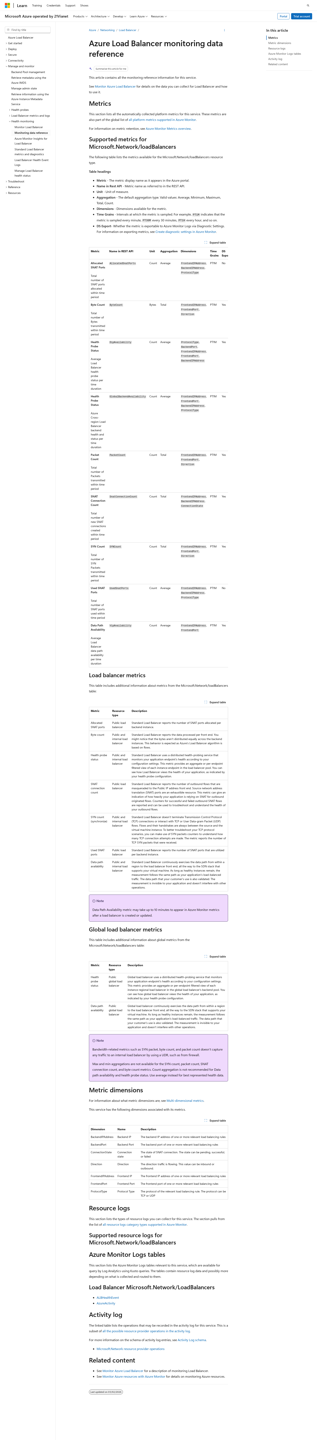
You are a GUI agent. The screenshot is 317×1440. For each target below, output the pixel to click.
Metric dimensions (279, 43)
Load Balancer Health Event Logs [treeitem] (32, 162)
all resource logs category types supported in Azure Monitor (145, 1224)
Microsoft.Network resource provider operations (131, 1349)
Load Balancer (127, 30)
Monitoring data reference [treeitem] (31, 133)
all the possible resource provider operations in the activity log (146, 1331)
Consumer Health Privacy (280, 1422)
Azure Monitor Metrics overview (168, 128)
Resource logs (276, 48)
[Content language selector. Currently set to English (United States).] (23, 1412)
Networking (107, 30)
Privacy (101, 1422)
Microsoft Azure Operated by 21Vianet (138, 1422)
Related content (278, 64)
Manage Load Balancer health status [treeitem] (29, 173)
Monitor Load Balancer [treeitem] (29, 127)
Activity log (275, 59)
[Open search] (308, 5)
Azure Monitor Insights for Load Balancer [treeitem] (31, 141)
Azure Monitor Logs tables (284, 53)
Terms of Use (13, 1428)
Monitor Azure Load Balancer (115, 86)
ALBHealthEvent (108, 1297)
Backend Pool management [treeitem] (28, 72)
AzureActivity (106, 1303)
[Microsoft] (7, 5)
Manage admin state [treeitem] (24, 88)
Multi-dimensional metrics (185, 1100)
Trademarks (33, 1428)
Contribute (236, 1422)
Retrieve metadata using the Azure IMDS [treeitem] (28, 80)
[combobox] (28, 30)
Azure (92, 30)
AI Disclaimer (177, 1422)
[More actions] (224, 30)
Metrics (273, 38)
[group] (158, 457)
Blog (219, 1422)
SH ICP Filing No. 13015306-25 (24, 1422)
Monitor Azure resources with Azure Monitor (133, 1376)
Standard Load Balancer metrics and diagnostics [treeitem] (29, 151)
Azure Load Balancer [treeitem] (20, 37)
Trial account (302, 16)
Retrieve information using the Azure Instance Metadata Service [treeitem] (30, 99)
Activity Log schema (192, 1340)
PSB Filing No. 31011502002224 (70, 1422)
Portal (283, 16)
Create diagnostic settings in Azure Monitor (185, 231)
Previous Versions (201, 1422)
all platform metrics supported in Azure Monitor (162, 119)
